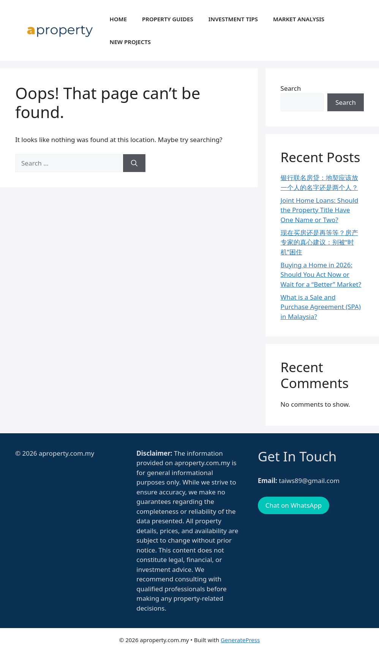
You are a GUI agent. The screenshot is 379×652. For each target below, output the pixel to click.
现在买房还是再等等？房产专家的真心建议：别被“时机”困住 (319, 242)
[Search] (134, 163)
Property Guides (167, 19)
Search (291, 88)
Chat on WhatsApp (293, 505)
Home (118, 19)
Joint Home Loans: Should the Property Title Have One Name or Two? (319, 210)
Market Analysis (298, 19)
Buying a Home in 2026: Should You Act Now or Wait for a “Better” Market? (321, 274)
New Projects (130, 42)
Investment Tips (233, 19)
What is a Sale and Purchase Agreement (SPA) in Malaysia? (321, 307)
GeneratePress (240, 640)
